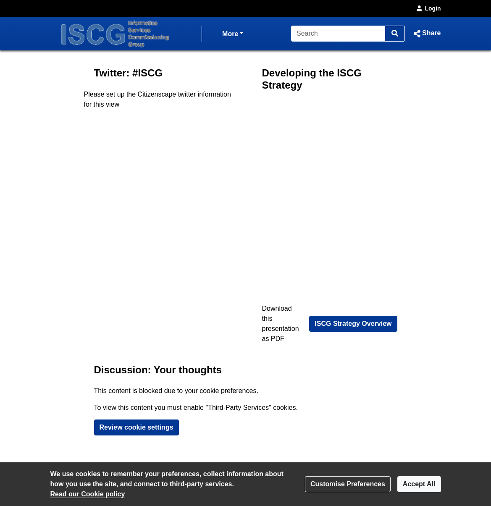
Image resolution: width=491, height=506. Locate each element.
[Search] (338, 34)
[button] (426, 33)
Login (428, 8)
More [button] (232, 33)
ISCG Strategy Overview (353, 323)
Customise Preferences (347, 484)
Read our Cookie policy (87, 494)
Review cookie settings (136, 427)
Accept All (419, 484)
